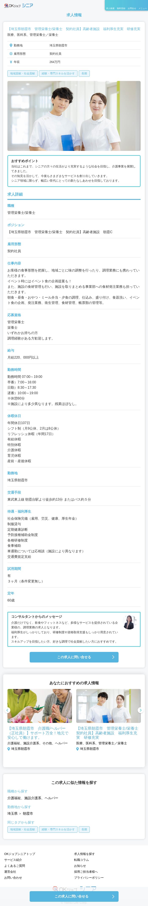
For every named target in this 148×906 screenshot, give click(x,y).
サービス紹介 (13, 859)
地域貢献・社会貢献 (22, 73)
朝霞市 (28, 813)
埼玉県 (12, 813)
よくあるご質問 (14, 865)
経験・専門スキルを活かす (58, 73)
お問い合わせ (13, 877)
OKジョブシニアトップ (19, 854)
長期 (84, 73)
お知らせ (80, 865)
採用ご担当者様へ (86, 871)
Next (140, 710)
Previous (7, 710)
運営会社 (10, 871)
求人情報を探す (84, 854)
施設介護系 (32, 798)
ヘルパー (51, 798)
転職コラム (81, 859)
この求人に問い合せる (74, 657)
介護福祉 (14, 798)
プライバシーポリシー (89, 877)
